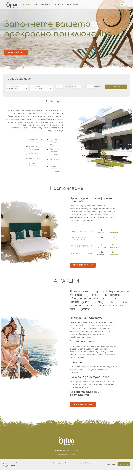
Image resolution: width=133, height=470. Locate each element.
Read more (111, 464)
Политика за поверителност (66, 450)
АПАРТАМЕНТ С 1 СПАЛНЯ (81, 246)
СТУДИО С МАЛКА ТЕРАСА (82, 231)
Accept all (124, 464)
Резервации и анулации (66, 454)
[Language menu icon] (123, 5)
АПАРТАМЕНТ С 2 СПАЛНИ (82, 253)
